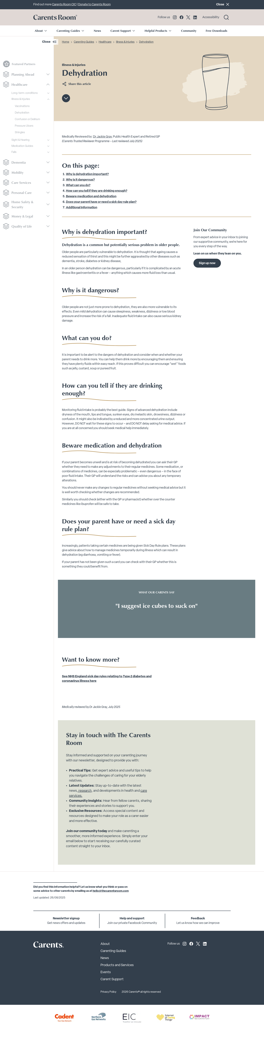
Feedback (198, 918)
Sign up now (207, 263)
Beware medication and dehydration (91, 196)
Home (65, 42)
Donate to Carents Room (94, 4)
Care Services (21, 182)
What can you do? (78, 185)
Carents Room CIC (64, 4)
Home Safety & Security (22, 204)
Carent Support (112, 979)
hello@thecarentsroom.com (111, 891)
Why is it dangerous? (80, 179)
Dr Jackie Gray (102, 136)
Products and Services (117, 965)
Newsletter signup (66, 918)
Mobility (17, 172)
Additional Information (81, 207)
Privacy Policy (108, 992)
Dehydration (22, 113)
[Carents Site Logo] (42, 945)
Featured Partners (19, 64)
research (85, 791)
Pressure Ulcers (24, 126)
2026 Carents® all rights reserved (141, 992)
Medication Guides (22, 146)
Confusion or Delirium (27, 119)
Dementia (18, 162)
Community (188, 31)
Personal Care (21, 192)
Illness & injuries (20, 99)
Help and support (132, 918)
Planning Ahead (22, 74)
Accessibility (210, 17)
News (97, 31)
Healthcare (19, 84)
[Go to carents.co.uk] (55, 17)
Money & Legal (22, 216)
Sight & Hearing (20, 140)
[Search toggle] (226, 17)
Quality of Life (21, 226)
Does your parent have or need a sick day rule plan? (101, 202)
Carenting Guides (84, 42)
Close (223, 4)
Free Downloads (216, 31)
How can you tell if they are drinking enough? (96, 191)
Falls (13, 152)
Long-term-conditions (24, 93)
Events (106, 972)
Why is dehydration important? (87, 174)
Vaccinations (22, 106)
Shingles (20, 132)
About (105, 944)
